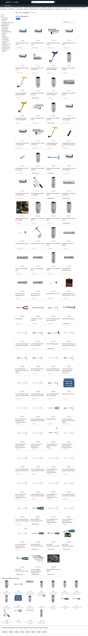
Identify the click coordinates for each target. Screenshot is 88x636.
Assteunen (9, 7)
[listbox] (69, 22)
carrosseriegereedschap (66, 7)
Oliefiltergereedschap (33, 9)
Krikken (79, 7)
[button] (8, 5)
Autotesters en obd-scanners (18, 7)
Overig (69, 9)
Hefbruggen (74, 7)
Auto (2, 16)
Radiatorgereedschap (49, 9)
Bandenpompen (50, 7)
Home (2, 14)
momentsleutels (11, 9)
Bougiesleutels (58, 7)
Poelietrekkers (41, 9)
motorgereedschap (19, 9)
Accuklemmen (3, 7)
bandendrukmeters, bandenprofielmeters (32, 7)
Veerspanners (65, 9)
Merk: (18, 18)
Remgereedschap (58, 9)
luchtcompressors (4, 9)
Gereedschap (5, 17)
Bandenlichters (44, 7)
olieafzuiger (26, 9)
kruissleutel (83, 7)
